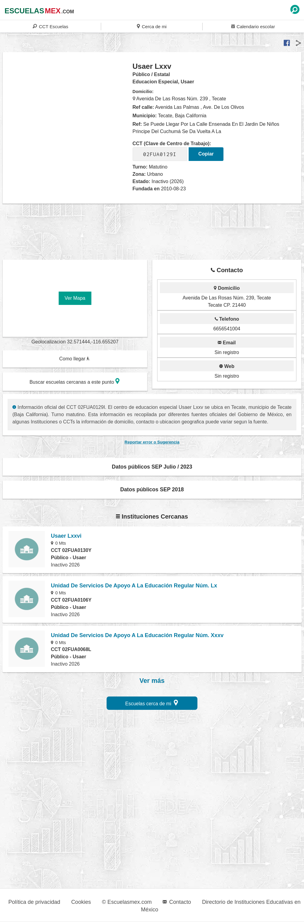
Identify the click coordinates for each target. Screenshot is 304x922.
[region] (68, 110)
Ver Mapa (74, 298)
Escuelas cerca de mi (151, 703)
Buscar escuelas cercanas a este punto (74, 381)
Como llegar (74, 358)
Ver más (152, 680)
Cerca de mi (152, 26)
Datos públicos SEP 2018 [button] (152, 489)
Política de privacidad (34, 902)
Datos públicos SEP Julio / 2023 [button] (152, 467)
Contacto (177, 902)
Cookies (81, 902)
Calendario (253, 26)
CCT (50, 26)
